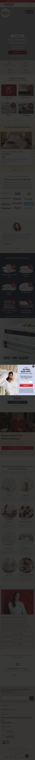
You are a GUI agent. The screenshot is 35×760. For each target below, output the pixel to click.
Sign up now (26, 385)
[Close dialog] (33, 366)
